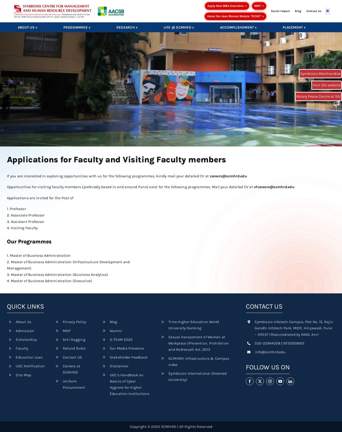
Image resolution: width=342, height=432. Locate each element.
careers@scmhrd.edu (228, 176)
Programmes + (77, 27)
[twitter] (260, 381)
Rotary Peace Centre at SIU (318, 96)
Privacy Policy (74, 322)
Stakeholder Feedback (129, 357)
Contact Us (313, 11)
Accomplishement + (238, 27)
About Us (23, 322)
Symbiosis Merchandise (320, 73)
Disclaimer (119, 366)
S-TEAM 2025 (121, 339)
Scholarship (26, 339)
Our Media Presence (127, 348)
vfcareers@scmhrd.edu (274, 187)
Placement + (294, 27)
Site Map (23, 375)
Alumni (116, 331)
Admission (25, 331)
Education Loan (29, 357)
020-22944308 (267, 343)
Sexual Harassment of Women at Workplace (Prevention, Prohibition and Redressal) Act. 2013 (198, 343)
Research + (127, 27)
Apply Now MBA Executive (227, 6)
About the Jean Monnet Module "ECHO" (235, 16)
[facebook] (250, 381)
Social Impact (280, 11)
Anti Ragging (74, 339)
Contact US (72, 357)
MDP (259, 6)
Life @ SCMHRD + (179, 27)
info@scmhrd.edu (270, 352)
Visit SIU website (327, 85)
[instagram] (270, 381)
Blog (298, 11)
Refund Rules (74, 348)
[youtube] (280, 381)
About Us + (27, 27)
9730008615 (293, 343)
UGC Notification (30, 366)
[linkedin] (290, 381)
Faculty (22, 348)
